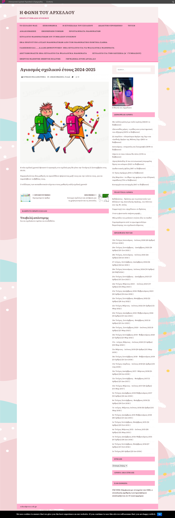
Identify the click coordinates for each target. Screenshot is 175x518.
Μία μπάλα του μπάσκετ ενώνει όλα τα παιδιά (132, 217)
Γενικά (67, 77)
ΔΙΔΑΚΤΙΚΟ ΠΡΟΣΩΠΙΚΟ (110, 25)
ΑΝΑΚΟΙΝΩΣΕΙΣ (28, 31)
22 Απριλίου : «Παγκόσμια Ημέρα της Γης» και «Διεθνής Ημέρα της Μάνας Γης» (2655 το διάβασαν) (131, 139)
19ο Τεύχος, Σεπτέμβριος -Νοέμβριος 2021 (130, 320)
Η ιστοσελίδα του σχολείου (78, 25)
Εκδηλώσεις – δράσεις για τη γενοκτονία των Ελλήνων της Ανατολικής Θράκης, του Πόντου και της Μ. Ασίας (132, 201)
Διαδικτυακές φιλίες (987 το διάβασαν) (129, 168)
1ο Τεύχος (116, 451)
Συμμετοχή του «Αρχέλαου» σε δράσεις (129, 209)
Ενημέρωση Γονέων (52, 31)
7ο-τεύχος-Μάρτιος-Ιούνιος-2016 (126, 407)
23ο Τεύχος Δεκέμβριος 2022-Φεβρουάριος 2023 (132, 291)
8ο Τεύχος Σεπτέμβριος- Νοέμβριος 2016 (129, 400)
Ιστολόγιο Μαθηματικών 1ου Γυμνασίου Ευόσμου (48, 36)
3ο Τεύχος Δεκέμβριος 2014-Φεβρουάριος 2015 (132, 436)
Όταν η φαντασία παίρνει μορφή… (127, 213)
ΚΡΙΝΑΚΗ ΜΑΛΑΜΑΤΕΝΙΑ (34, 77)
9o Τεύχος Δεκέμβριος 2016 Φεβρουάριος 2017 (132, 393)
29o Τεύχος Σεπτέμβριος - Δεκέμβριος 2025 (130, 247)
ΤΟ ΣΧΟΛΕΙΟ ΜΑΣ (28, 25)
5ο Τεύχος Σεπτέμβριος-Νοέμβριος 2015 (129, 422)
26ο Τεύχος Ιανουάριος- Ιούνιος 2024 (128, 269)
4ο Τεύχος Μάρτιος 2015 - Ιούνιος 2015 (129, 429)
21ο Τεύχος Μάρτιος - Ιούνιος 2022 (127, 305)
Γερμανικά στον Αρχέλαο (81, 58)
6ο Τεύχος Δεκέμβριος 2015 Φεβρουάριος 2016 (132, 414)
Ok (160, 514)
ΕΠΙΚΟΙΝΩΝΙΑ (50, 25)
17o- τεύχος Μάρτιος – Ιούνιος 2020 (127, 342)
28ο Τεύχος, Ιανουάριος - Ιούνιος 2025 (128, 254)
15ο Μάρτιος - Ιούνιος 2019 (123, 349)
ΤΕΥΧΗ (131, 25)
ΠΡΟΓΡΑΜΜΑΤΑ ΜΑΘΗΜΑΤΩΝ (85, 31)
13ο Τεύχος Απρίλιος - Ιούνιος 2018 (127, 363)
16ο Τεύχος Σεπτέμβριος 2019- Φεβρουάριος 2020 (133, 334)
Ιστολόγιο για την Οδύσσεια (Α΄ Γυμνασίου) (116, 53)
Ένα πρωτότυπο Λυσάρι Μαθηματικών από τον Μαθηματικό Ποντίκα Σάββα (63, 42)
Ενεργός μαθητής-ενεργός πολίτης (40, 58)
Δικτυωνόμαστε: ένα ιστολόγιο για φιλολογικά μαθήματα (53, 53)
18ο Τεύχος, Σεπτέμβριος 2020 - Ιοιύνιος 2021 (131, 327)
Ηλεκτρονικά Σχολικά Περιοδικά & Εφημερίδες (26, 2)
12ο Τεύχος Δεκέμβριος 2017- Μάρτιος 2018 (130, 371)
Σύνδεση (49, 2)
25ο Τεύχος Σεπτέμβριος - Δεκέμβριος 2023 (130, 276)
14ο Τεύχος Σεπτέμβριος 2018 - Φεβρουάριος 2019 (133, 356)
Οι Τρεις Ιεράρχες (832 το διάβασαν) (127, 172)
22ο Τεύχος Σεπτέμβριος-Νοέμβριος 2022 (130, 298)
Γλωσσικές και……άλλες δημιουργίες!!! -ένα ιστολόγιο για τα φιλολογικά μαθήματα (67, 47)
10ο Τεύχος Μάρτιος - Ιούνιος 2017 (127, 385)
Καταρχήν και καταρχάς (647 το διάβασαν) (130, 184)
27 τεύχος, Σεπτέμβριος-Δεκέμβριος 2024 (129, 262)
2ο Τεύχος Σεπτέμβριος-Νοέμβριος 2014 (129, 444)
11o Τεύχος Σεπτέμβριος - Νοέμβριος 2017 (130, 378)
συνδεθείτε (50, 221)
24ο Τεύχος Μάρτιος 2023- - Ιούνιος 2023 (130, 283)
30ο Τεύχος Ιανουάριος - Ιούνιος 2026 (128, 240)
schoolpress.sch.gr (28, 506)
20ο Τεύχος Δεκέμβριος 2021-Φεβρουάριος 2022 (132, 313)
